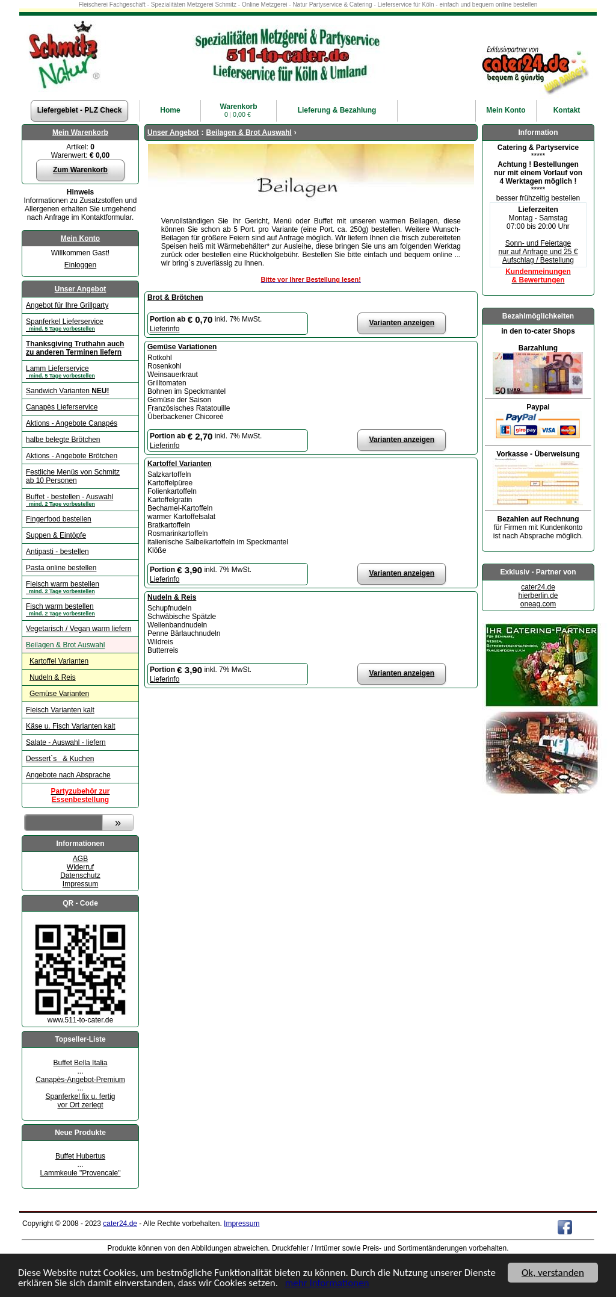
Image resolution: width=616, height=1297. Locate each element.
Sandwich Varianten (67, 391)
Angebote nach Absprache (68, 775)
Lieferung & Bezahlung (337, 110)
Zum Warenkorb (80, 170)
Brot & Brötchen (175, 297)
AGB (80, 858)
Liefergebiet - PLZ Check (79, 110)
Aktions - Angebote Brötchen (71, 456)
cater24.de (538, 587)
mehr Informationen (327, 1283)
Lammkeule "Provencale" (80, 1173)
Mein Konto (80, 238)
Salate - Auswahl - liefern (66, 742)
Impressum (80, 884)
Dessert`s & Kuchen (60, 758)
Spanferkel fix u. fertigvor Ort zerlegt (80, 1100)
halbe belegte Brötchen (63, 439)
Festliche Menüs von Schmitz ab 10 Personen (73, 476)
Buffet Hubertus (80, 1156)
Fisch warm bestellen (80, 609)
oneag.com (538, 604)
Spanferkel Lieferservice (80, 324)
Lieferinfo (164, 329)
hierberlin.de (538, 595)
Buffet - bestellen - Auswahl (80, 500)
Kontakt (567, 110)
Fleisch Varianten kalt (60, 710)
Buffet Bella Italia (81, 1063)
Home (170, 110)
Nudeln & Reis (52, 677)
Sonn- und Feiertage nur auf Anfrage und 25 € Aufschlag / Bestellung (538, 251)
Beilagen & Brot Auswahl (65, 645)
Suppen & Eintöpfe (56, 535)
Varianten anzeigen (401, 323)
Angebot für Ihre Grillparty (67, 305)
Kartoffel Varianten (58, 661)
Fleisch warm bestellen (80, 587)
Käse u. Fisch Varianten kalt (71, 726)
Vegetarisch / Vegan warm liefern (78, 628)
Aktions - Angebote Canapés (71, 423)
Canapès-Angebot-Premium (80, 1079)
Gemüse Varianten (59, 693)
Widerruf (80, 867)
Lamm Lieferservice (80, 371)
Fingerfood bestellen (58, 519)
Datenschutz (80, 875)
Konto (505, 110)
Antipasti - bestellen (57, 551)
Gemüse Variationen (182, 347)
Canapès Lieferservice (61, 407)
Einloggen (80, 265)
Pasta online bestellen (61, 568)
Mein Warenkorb (80, 132)
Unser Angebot (80, 289)
